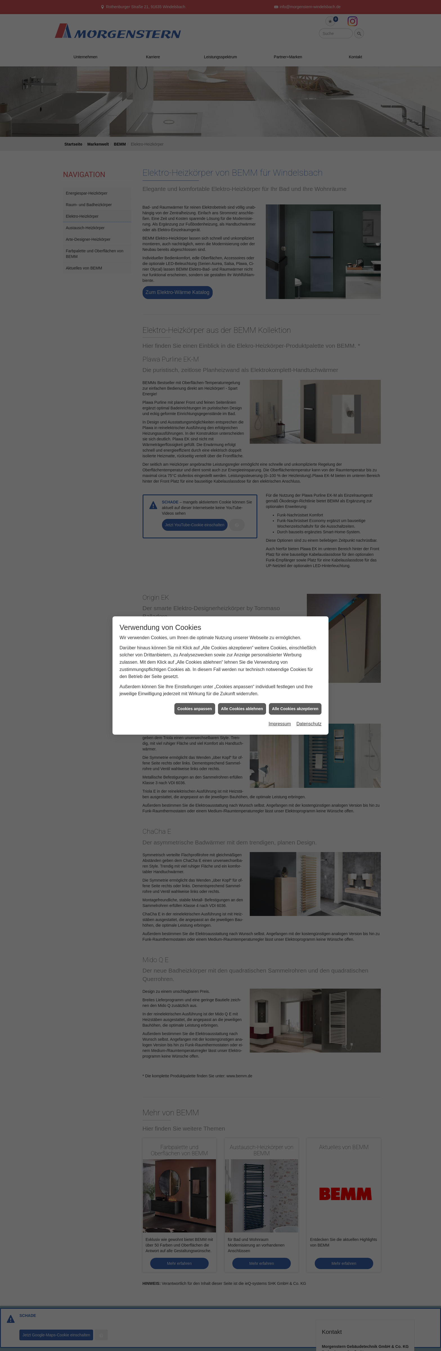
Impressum (280, 723)
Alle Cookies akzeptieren (295, 708)
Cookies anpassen (194, 708)
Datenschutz (308, 723)
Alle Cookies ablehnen (242, 708)
